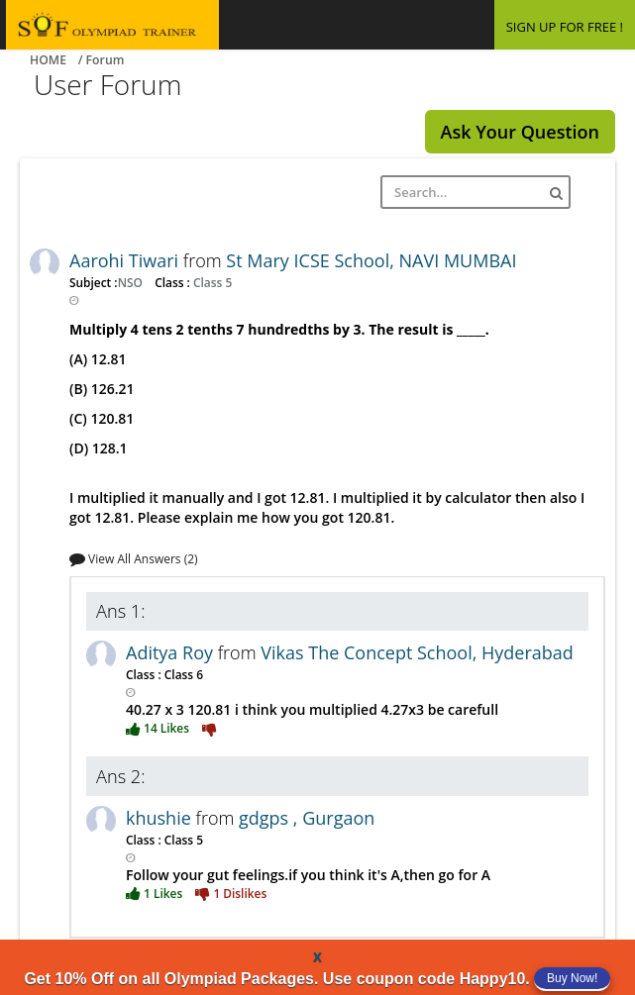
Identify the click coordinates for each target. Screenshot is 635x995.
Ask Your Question (520, 132)
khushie (160, 818)
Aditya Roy (172, 652)
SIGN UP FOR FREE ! (564, 27)
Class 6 (182, 674)
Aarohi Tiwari (126, 260)
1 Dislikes (230, 893)
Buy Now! (572, 978)
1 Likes (155, 893)
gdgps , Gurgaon (306, 818)
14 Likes (159, 728)
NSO (132, 282)
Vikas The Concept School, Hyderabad (417, 652)
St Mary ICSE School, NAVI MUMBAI (371, 260)
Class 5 (211, 282)
